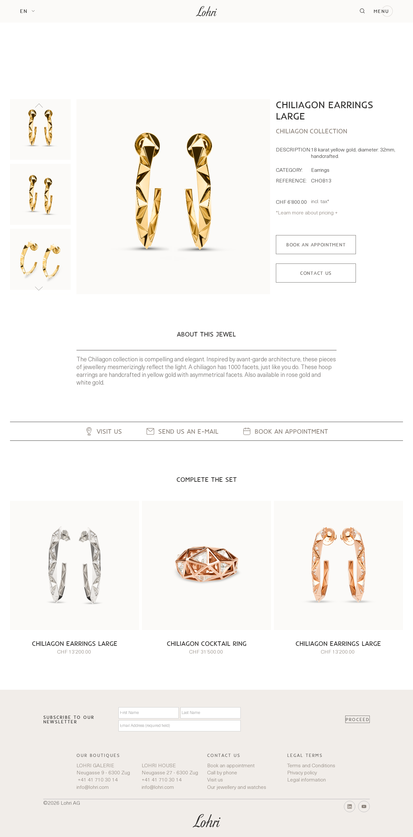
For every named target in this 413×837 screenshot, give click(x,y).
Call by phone (222, 773)
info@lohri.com (92, 787)
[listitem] (40, 129)
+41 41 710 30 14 (97, 780)
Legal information (306, 780)
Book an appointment (231, 766)
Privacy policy (302, 773)
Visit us (215, 780)
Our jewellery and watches (236, 787)
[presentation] (293, 719)
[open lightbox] (173, 196)
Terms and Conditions (311, 766)
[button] (27, 11)
